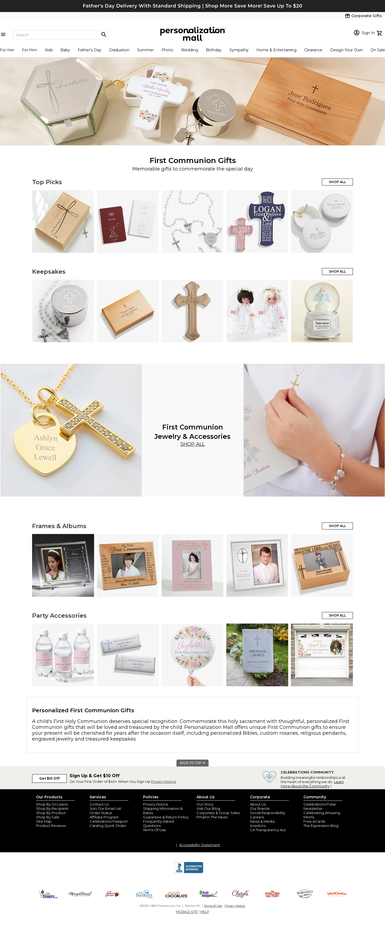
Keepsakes (49, 271)
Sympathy (239, 50)
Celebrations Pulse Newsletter (319, 806)
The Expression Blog (320, 825)
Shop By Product (51, 813)
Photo (167, 50)
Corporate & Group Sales (218, 813)
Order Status (101, 813)
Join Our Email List (105, 808)
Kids (49, 50)
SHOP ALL (337, 182)
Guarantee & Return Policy (165, 817)
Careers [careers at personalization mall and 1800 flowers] (257, 817)
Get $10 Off (49, 778)
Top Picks (47, 182)
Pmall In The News (212, 817)
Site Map (44, 821)
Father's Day (89, 50)
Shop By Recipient (52, 808)
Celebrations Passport (109, 821)
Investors (257, 825)
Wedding (189, 50)
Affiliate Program (104, 817)
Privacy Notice (163, 781)
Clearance (313, 50)
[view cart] (380, 32)
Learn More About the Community (312, 784)
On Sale (378, 50)
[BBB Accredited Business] (188, 872)
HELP (204, 911)
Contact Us (99, 804)
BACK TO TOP (193, 763)
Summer (145, 50)
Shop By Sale (47, 817)
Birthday (214, 50)
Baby (65, 50)
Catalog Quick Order (108, 825)
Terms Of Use (154, 830)
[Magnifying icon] (104, 34)
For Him (29, 50)
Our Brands (260, 808)
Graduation (119, 50)
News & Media (262, 821)
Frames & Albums (59, 526)
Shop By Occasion (52, 804)
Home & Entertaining (276, 50)
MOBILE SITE (187, 911)
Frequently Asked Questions (158, 823)
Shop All (192, 444)
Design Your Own (346, 50)
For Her (7, 50)
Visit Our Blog (208, 808)
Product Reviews (51, 825)
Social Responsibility (267, 813)
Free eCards (314, 821)
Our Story (205, 804)
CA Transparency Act (268, 830)
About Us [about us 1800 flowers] (258, 804)
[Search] (61, 35)
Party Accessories (59, 615)
